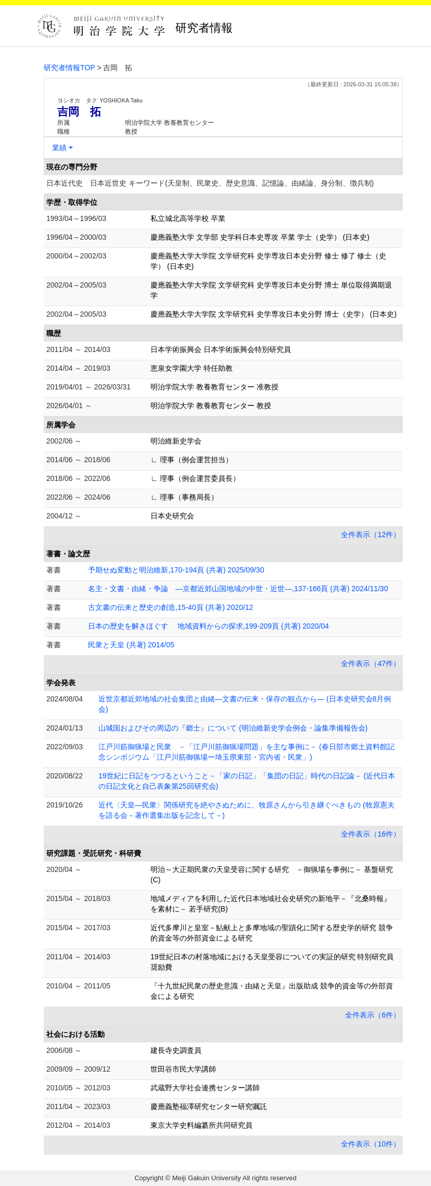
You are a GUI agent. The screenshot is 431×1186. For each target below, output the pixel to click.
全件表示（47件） (370, 663)
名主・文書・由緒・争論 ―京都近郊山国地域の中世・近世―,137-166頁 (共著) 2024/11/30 (238, 588)
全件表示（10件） (370, 1144)
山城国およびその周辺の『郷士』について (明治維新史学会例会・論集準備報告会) (232, 728)
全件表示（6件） (372, 1015)
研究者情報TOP (69, 67)
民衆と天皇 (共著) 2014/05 (131, 645)
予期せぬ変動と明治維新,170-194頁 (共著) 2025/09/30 (176, 570)
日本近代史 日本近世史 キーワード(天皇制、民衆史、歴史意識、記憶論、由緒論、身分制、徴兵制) (210, 183)
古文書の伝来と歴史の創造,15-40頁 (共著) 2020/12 (170, 607)
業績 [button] (59, 148)
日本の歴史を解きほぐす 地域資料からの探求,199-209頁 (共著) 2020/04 (208, 626)
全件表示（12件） (370, 534)
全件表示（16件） (370, 834)
